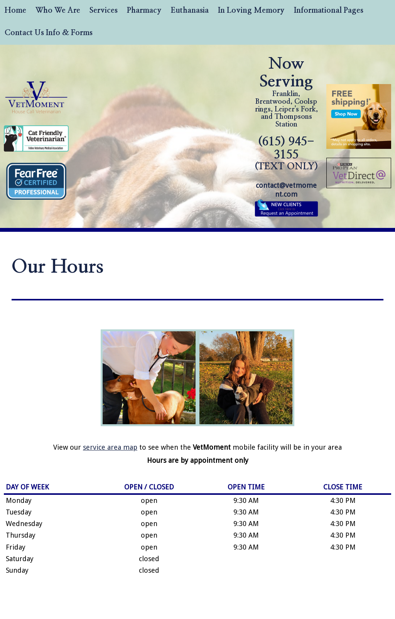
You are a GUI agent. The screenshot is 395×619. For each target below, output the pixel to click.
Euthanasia (190, 10)
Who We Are (57, 10)
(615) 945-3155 (286, 153)
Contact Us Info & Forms (49, 33)
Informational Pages (328, 10)
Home (15, 10)
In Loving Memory (251, 10)
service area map (110, 447)
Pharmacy (144, 10)
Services (103, 10)
